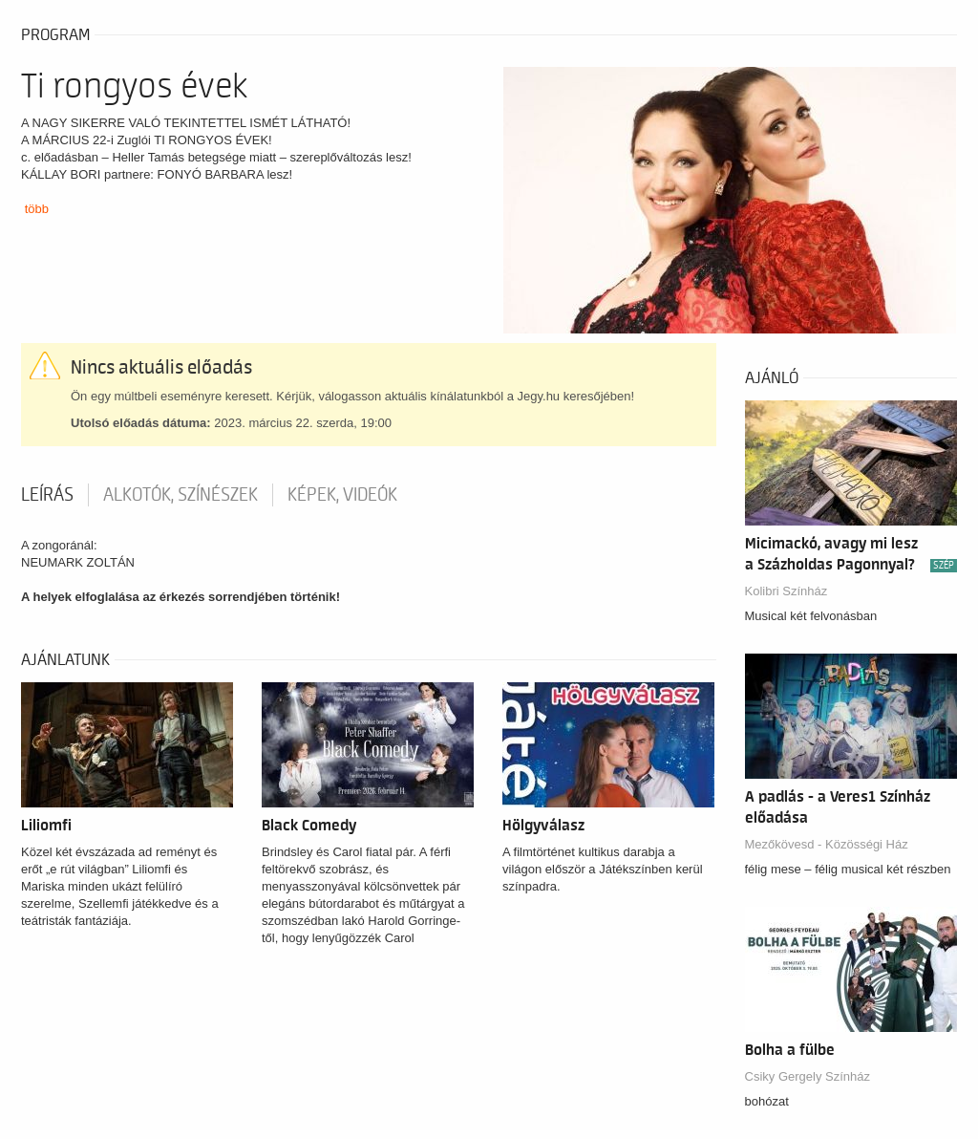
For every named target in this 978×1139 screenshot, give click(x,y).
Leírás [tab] (47, 494)
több (37, 209)
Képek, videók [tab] (342, 494)
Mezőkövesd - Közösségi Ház (826, 844)
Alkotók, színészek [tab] (180, 494)
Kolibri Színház (786, 591)
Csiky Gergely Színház (808, 1076)
